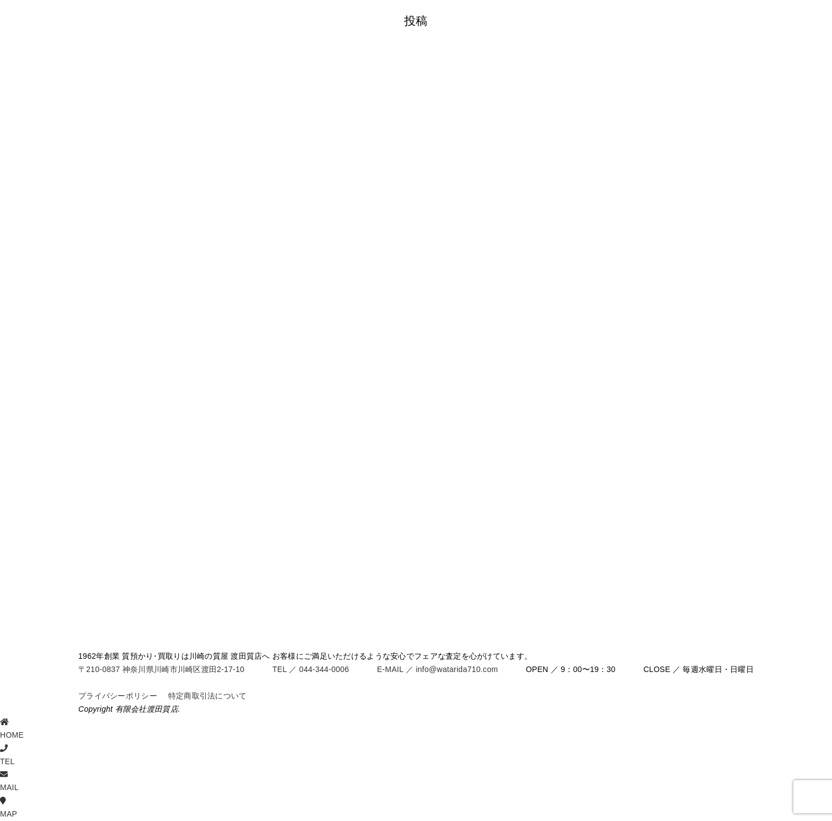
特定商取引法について (207, 695)
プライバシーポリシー (117, 695)
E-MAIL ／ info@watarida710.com (437, 669)
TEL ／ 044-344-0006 (310, 669)
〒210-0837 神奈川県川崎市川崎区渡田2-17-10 (161, 669)
